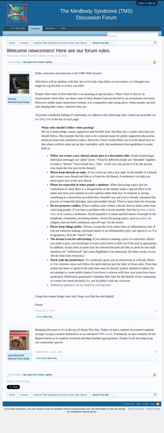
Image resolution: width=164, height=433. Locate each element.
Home (146, 420)
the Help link (43, 135)
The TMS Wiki (18, 28)
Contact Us (128, 420)
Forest (51, 72)
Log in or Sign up (146, 3)
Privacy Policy (153, 425)
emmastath (41, 375)
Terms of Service (136, 425)
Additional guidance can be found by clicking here (80, 301)
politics (143, 235)
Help (63, 28)
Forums (35, 28)
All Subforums (13, 33)
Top (152, 420)
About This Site (28, 72)
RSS (157, 420)
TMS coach (105, 350)
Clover (39, 333)
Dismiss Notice (153, 52)
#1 (156, 327)
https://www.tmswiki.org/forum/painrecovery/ (51, 57)
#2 (156, 369)
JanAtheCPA (16, 372)
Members (50, 28)
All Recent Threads (33, 33)
